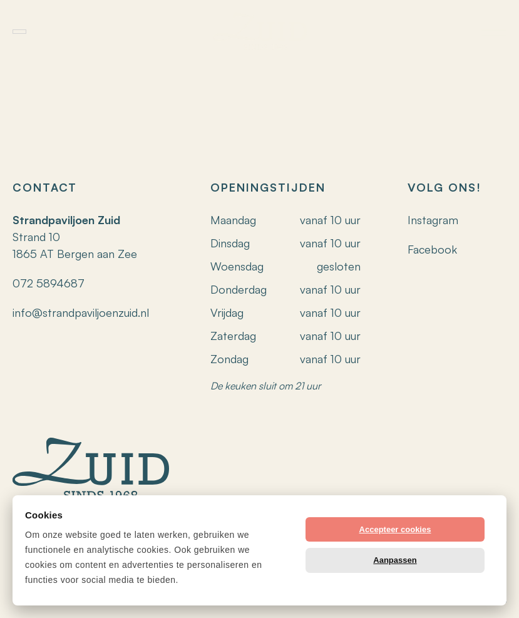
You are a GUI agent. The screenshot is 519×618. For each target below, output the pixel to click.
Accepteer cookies (395, 529)
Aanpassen (394, 560)
